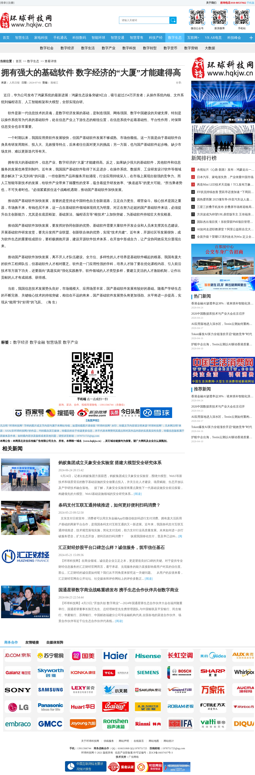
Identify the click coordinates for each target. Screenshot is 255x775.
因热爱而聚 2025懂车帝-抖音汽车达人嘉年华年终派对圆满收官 (225, 199)
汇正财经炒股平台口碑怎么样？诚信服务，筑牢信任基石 (111, 547)
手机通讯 (60, 37)
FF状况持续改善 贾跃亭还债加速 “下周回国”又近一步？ (225, 192)
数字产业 (108, 48)
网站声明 (124, 740)
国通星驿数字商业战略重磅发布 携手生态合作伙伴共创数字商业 (118, 590)
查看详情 (51, 61)
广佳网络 (134, 756)
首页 (6, 37)
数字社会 (47, 48)
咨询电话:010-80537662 (233, 2)
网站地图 (154, 740)
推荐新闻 (201, 389)
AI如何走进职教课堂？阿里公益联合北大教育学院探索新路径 (225, 229)
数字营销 (191, 48)
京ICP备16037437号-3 (161, 752)
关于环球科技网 (90, 740)
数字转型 (150, 48)
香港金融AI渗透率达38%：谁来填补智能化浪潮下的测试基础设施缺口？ (223, 303)
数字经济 (67, 48)
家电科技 (41, 37)
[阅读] (138, 494)
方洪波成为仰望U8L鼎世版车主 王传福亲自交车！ (225, 214)
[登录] (3, 2)
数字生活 (88, 48)
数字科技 (129, 48)
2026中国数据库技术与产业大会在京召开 (218, 313)
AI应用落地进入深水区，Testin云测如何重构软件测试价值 (223, 324)
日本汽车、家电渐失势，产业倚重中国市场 (225, 177)
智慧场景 (54, 342)
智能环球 (98, 37)
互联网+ (193, 37)
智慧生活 (22, 37)
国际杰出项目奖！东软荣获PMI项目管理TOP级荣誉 (225, 221)
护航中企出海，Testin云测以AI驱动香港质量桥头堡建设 (223, 344)
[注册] (11, 2)
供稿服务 (109, 740)
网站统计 (169, 740)
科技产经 (156, 37)
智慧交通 (117, 37)
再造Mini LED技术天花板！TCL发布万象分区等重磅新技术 (225, 184)
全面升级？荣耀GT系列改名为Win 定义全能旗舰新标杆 (225, 236)
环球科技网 (87, 752)
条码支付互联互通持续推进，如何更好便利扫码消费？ (109, 505)
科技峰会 (234, 37)
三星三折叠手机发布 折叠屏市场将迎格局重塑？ (225, 207)
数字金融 (37, 342)
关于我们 (211, 2)
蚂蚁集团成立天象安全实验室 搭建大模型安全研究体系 (110, 462)
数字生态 (175, 37)
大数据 (210, 48)
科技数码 (79, 37)
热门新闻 (201, 296)
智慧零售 (136, 37)
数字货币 (170, 48)
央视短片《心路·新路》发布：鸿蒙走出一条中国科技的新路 (225, 169)
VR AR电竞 (213, 37)
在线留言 (139, 740)
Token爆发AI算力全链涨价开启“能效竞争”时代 (221, 334)
